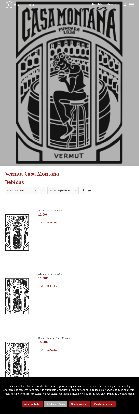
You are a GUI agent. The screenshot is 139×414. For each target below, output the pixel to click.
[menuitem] (97, 4)
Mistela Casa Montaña (50, 274)
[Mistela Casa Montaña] (17, 296)
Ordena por (15, 190)
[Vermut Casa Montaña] (17, 232)
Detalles (53, 222)
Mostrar (60, 190)
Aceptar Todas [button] (32, 403)
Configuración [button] (79, 403)
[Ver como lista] (89, 190)
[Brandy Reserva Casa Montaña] (17, 360)
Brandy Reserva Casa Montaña (54, 338)
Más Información (103, 403)
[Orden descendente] (43, 190)
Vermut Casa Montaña (50, 210)
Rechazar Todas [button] (56, 403)
